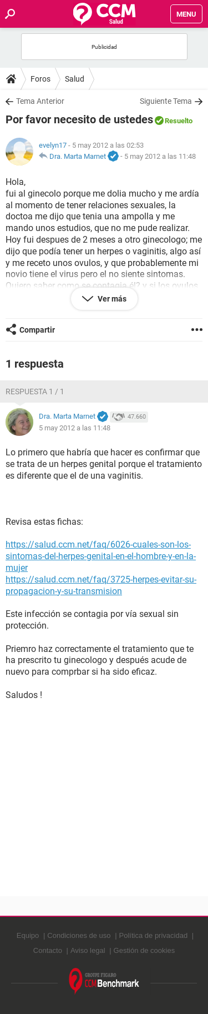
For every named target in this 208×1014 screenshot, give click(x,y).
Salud (74, 78)
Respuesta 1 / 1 (35, 391)
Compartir (37, 329)
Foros (40, 78)
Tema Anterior (40, 101)
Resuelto (178, 121)
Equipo (28, 935)
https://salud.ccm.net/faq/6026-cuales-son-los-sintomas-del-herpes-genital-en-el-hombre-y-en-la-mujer (101, 556)
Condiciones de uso (78, 935)
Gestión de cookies (144, 950)
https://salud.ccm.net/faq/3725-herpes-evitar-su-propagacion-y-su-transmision (101, 585)
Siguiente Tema (166, 101)
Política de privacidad (153, 935)
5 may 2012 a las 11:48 (160, 156)
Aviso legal (87, 950)
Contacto (47, 950)
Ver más (111, 298)
